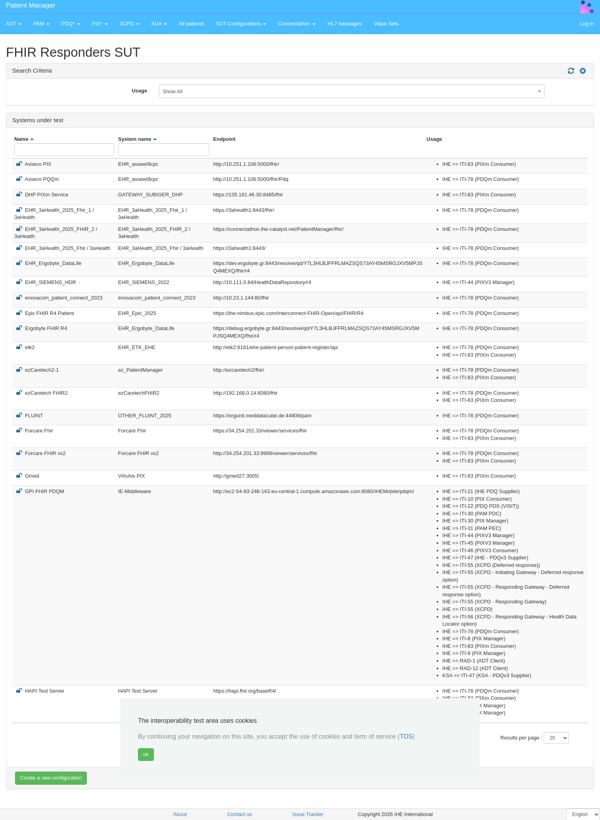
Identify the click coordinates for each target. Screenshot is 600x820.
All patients (191, 24)
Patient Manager (31, 5)
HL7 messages (345, 24)
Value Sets (386, 24)
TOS (406, 736)
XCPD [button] (130, 24)
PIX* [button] (100, 24)
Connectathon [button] (297, 24)
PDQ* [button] (70, 24)
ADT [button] (13, 24)
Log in (587, 24)
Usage (139, 91)
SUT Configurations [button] (241, 24)
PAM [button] (41, 24)
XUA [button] (159, 24)
